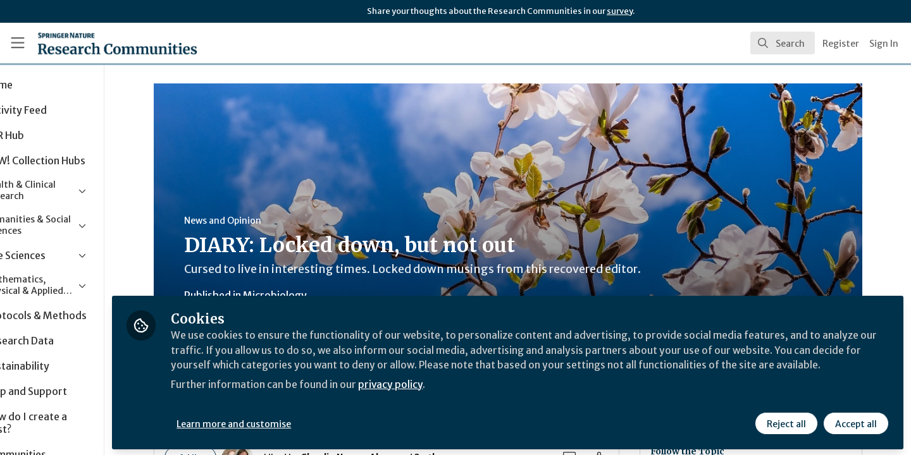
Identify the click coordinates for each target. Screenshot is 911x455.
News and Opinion (251, 220)
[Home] (100, 43)
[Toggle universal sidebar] (17, 43)
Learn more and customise (292, 421)
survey (620, 11)
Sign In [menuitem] (883, 43)
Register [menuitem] (840, 43)
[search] (782, 43)
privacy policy (450, 397)
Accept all (855, 421)
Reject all (785, 421)
